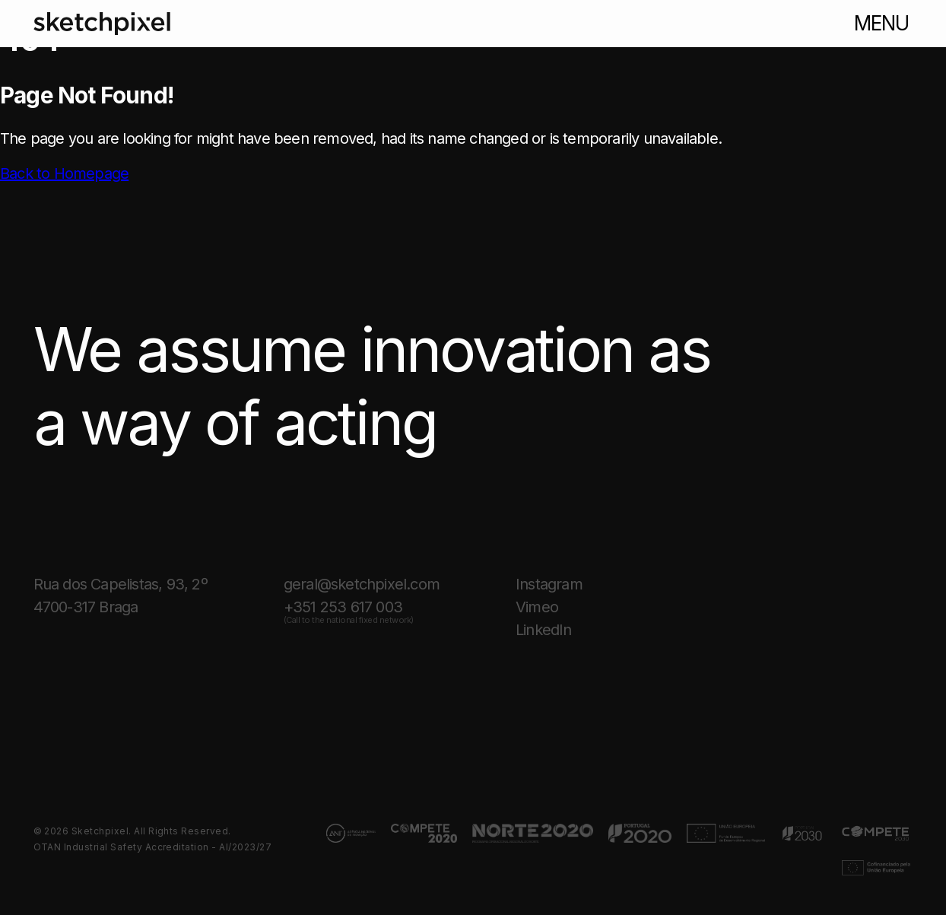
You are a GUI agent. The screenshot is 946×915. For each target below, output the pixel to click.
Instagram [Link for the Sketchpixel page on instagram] (549, 584)
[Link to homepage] (101, 23)
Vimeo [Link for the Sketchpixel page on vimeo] (537, 607)
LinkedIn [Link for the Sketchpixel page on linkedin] (544, 630)
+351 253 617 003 (349, 609)
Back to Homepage (64, 173)
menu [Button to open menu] (881, 23)
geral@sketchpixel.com (362, 584)
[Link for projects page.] (351, 833)
